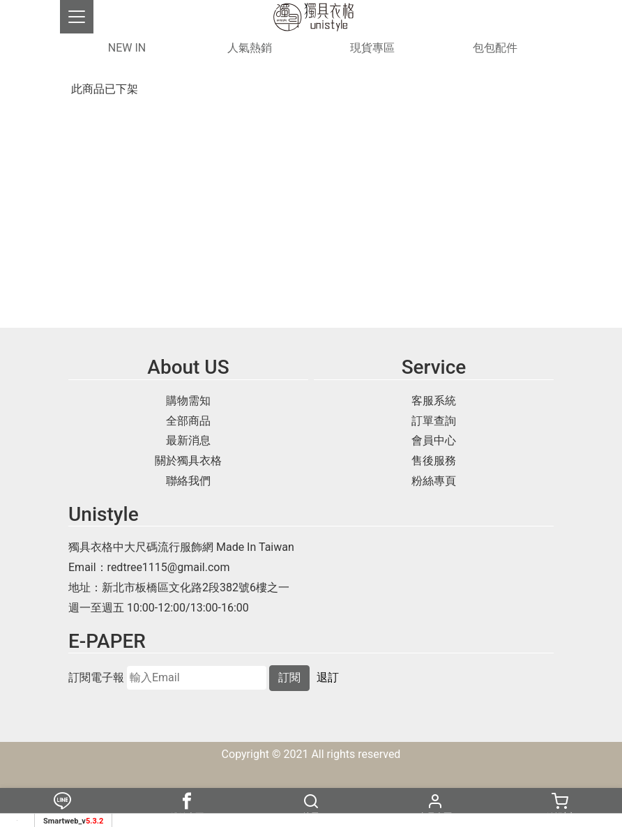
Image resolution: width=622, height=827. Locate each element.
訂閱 (289, 677)
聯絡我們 (188, 480)
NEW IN (127, 47)
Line (62, 807)
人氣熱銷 (249, 47)
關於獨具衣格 (188, 460)
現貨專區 (372, 47)
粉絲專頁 (433, 480)
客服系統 (433, 400)
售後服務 (433, 460)
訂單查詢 (433, 420)
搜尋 (311, 807)
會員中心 (433, 440)
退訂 (328, 677)
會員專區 (435, 807)
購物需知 (188, 400)
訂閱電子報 (96, 677)
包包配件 (495, 47)
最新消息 (188, 440)
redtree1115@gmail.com (168, 567)
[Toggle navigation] (76, 16)
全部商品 (188, 420)
